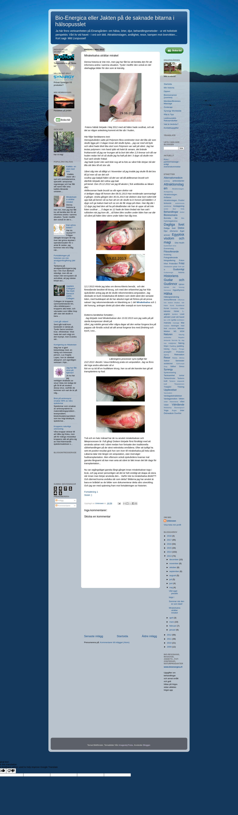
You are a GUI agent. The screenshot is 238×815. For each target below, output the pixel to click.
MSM (182, 331)
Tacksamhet (169, 375)
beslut (182, 212)
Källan (182, 308)
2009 (169, 647)
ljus (165, 320)
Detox (181, 228)
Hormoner (167, 290)
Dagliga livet (174, 224)
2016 (169, 544)
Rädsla (174, 358)
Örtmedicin (169, 413)
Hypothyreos (178, 290)
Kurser (166, 308)
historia (181, 272)
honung (181, 287)
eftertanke (174, 231)
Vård (182, 401)
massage (176, 323)
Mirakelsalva (143, 302)
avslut (166, 209)
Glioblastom (168, 266)
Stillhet (173, 366)
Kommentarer (63, 505)
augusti (173, 575)
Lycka (173, 320)
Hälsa (168, 293)
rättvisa (181, 358)
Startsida (122, 636)
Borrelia (167, 218)
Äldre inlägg (149, 636)
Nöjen (166, 346)
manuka (167, 323)
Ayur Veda (178, 209)
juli (170, 579)
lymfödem (180, 320)
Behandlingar (171, 211)
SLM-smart (180, 364)
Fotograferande (171, 257)
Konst (172, 305)
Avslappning (178, 206)
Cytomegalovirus (170, 221)
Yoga (166, 410)
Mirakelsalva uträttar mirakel (71, 199)
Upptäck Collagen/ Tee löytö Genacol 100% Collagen (70, 292)
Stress (181, 366)
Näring (181, 343)
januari (172, 630)
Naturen (168, 334)
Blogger (146, 745)
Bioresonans (170, 215)
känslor (167, 311)
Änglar (174, 410)
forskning (167, 255)
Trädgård (167, 387)
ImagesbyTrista (126, 745)
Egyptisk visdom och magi (174, 238)
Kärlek (176, 311)
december (174, 559)
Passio (174, 349)
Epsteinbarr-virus (170, 246)
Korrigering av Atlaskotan (65, 345)
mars (172, 622)
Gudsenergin (168, 272)
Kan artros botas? (71, 226)
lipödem (175, 314)
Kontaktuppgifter (171, 128)
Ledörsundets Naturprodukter (170, 119)
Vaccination (168, 393)
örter (182, 410)
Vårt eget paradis (173, 592)
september (174, 571)
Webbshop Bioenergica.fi (174, 407)
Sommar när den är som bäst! (176, 602)
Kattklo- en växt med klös (71, 169)
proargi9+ (168, 352)
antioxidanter (178, 181)
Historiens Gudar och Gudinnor (174, 280)
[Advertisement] (120, 611)
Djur (166, 231)
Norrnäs (174, 340)
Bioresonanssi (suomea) (170, 96)
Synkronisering (170, 373)
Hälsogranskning (171, 297)
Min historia (169, 88)
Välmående (178, 404)
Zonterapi (168, 107)
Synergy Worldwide (172, 111)
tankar (181, 375)
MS (175, 331)
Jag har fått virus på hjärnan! (71, 370)
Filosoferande (171, 251)
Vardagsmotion (170, 399)
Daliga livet (169, 228)
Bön (182, 218)
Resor (167, 357)
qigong (166, 355)
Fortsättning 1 (91, 492)
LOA (168, 320)
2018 (169, 536)
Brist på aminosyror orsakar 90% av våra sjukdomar (63, 400)
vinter (166, 402)
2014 (169, 552)
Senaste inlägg (93, 636)
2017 (169, 540)
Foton (181, 260)
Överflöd (177, 413)
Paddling (173, 346)
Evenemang (169, 249)
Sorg (165, 366)
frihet (166, 264)
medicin (166, 326)
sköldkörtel (168, 364)
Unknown (171, 521)
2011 (169, 639)
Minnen (181, 328)
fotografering (169, 260)
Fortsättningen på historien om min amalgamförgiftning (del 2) (64, 259)
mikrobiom (172, 328)
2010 (169, 643)
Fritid (181, 263)
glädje (175, 266)
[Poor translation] (11, 770)
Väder (166, 405)
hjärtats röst (169, 287)
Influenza (181, 300)
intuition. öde (179, 303)
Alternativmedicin (173, 177)
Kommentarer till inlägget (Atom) (114, 642)
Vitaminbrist (174, 402)
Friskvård (173, 263)
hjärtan (181, 284)
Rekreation (179, 354)
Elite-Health (179, 243)
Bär (176, 218)
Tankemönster (169, 378)
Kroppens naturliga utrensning (62, 427)
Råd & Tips (169, 114)
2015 (169, 548)
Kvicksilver (174, 308)
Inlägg (60, 500)
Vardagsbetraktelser (173, 396)
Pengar (181, 349)
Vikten (181, 399)
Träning (180, 387)
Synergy (168, 369)
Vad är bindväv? (171, 124)
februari (173, 626)
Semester (179, 361)
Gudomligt (178, 269)
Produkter (180, 352)
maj (171, 587)
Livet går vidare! (61, 321)
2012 (169, 635)
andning (167, 181)
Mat (182, 323)
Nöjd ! (171, 597)
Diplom (167, 91)
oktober (173, 567)
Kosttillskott (180, 305)
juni (171, 583)
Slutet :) (88, 495)
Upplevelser (170, 389)
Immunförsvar (170, 299)
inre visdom (168, 303)
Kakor (166, 305)
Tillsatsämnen (179, 384)
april (171, 618)
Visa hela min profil (172, 525)
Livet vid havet (177, 317)
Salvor (167, 361)
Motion (167, 331)
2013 (169, 556)
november (174, 563)
